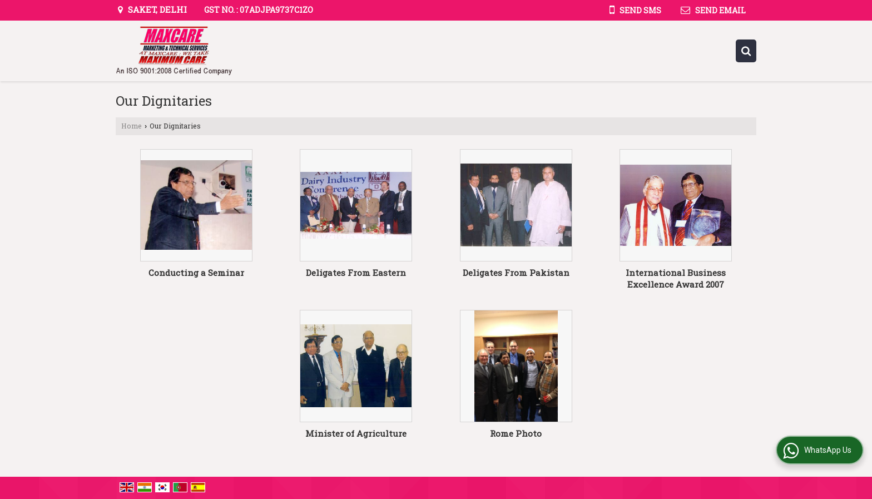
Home (131, 125)
